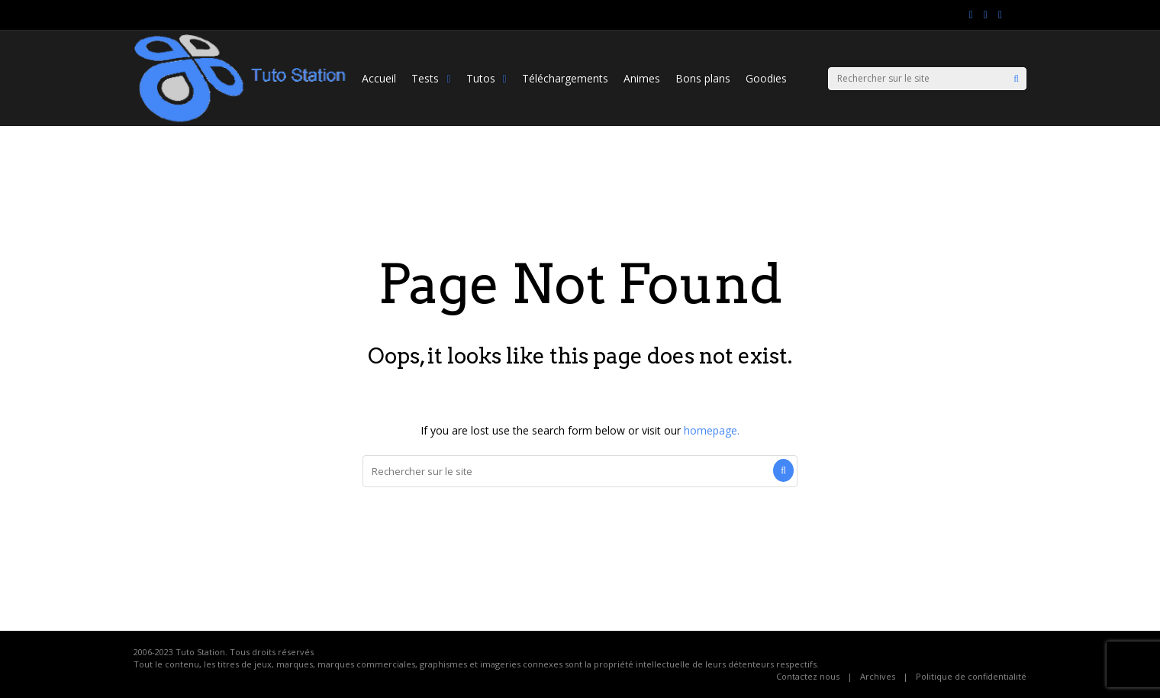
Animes (642, 78)
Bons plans (702, 78)
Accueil (379, 78)
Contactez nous (807, 676)
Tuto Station (200, 652)
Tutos (486, 78)
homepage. (712, 430)
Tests (430, 78)
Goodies (766, 78)
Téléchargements (565, 78)
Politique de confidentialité (971, 676)
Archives (877, 676)
